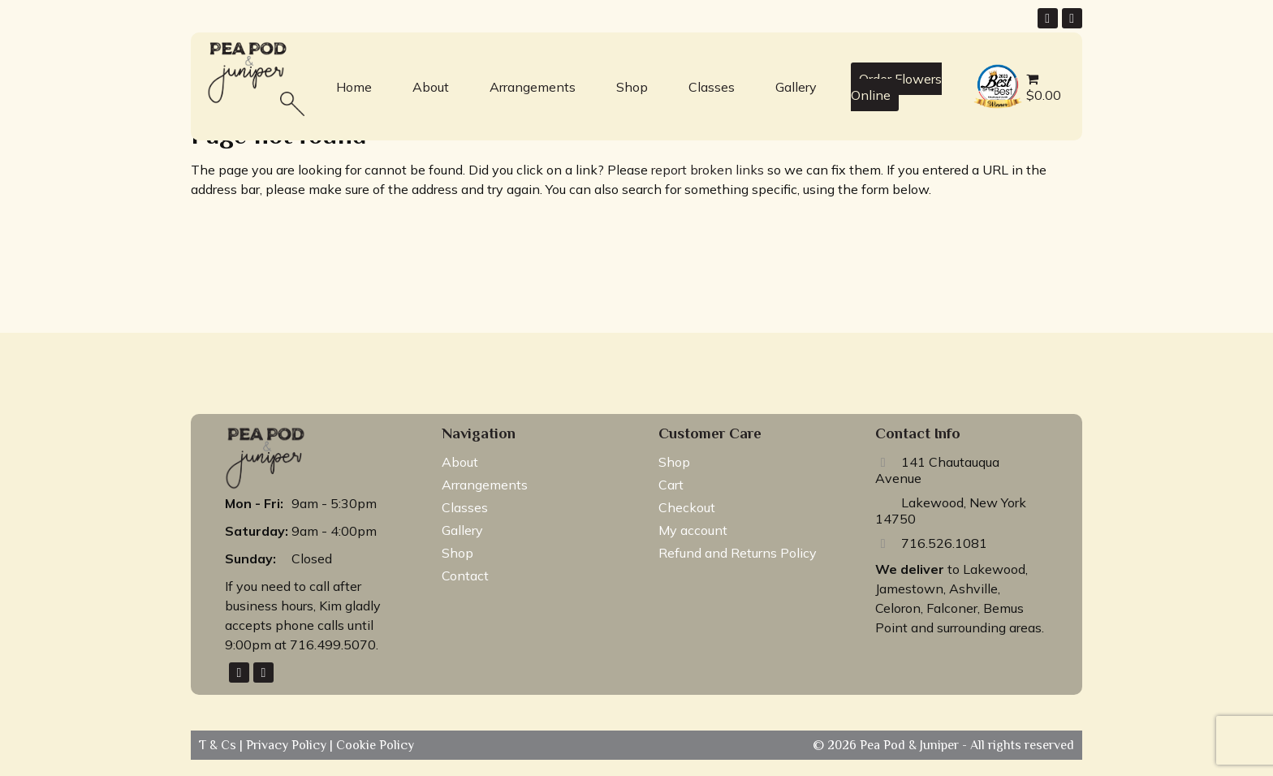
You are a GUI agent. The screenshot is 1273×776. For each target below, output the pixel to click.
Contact (465, 575)
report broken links (707, 170)
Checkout (686, 507)
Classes (711, 87)
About (430, 87)
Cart (671, 484)
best (982, 66)
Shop (632, 87)
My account (692, 530)
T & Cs (219, 745)
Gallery (796, 87)
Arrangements (533, 87)
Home (354, 87)
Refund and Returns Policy (737, 553)
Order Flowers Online (896, 87)
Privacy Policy (288, 745)
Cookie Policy (373, 745)
